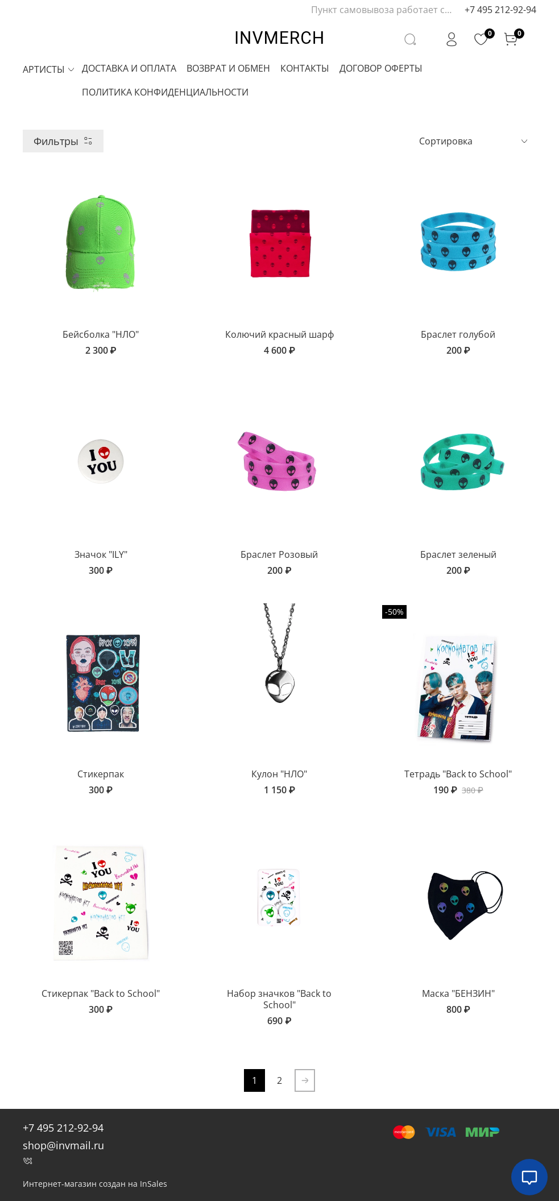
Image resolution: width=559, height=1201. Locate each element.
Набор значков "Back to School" (279, 999)
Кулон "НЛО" (279, 774)
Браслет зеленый (458, 554)
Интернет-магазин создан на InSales (95, 1183)
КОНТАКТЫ (304, 68)
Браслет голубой (458, 334)
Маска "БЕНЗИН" (458, 993)
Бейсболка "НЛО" (101, 334)
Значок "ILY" (100, 554)
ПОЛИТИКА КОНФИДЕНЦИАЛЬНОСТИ (165, 92)
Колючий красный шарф (279, 334)
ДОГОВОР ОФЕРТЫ (381, 68)
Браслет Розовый (279, 554)
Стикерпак (100, 774)
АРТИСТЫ (49, 69)
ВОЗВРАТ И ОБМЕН (228, 68)
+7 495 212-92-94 (500, 9)
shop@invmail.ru (63, 1145)
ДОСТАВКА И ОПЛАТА (129, 68)
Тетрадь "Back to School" (458, 774)
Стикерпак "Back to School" (101, 993)
